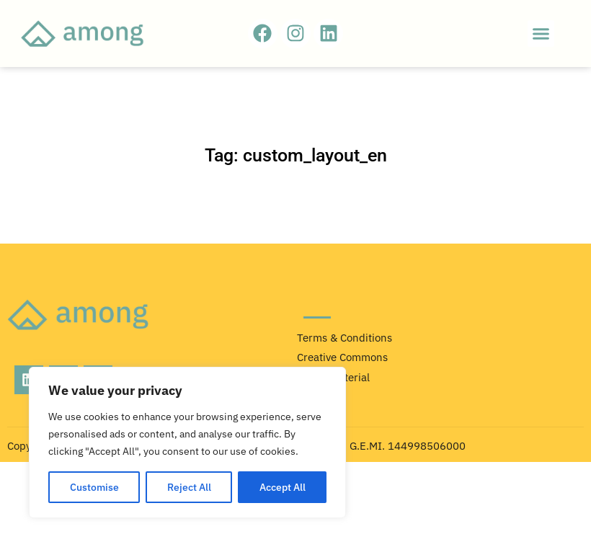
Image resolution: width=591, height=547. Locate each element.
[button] (541, 34)
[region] (187, 442)
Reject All (189, 487)
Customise (94, 487)
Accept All (282, 487)
